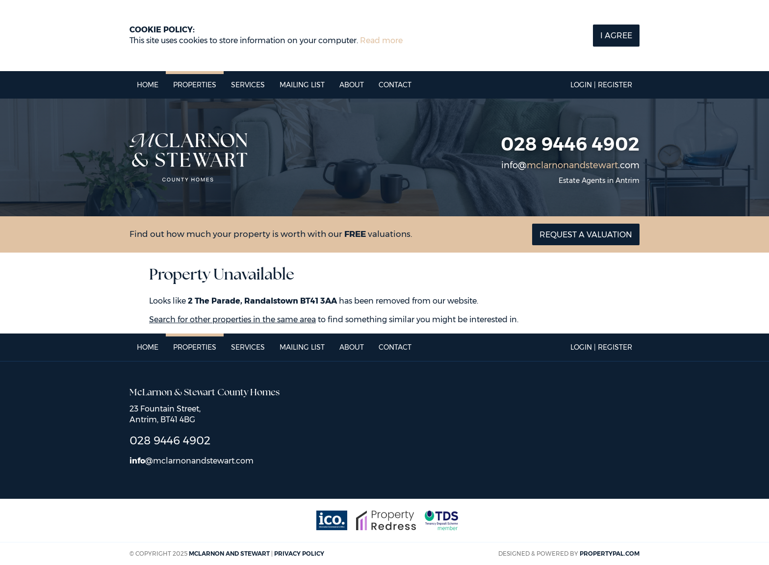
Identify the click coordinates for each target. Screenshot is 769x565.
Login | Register (601, 84)
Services (248, 84)
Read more (381, 40)
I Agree (616, 35)
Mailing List (302, 84)
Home (147, 84)
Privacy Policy (299, 553)
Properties (194, 84)
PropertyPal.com (610, 553)
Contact (395, 84)
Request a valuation (585, 234)
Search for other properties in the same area (232, 319)
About (351, 84)
